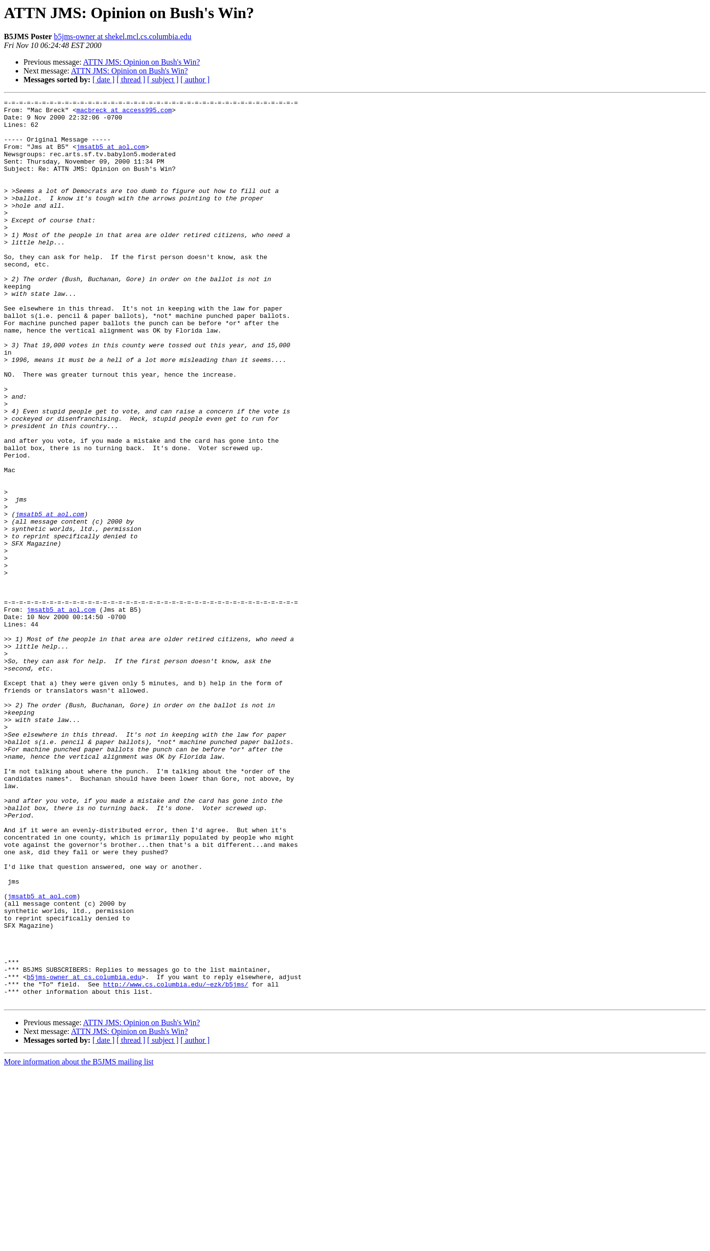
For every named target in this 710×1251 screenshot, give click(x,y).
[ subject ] (163, 79)
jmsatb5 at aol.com (110, 156)
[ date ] (103, 79)
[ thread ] (130, 79)
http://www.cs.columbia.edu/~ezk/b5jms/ (175, 1161)
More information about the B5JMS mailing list (79, 1242)
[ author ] (195, 79)
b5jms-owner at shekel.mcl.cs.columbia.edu (122, 36)
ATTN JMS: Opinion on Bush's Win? (141, 62)
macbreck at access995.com (124, 112)
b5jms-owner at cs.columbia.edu (84, 1153)
